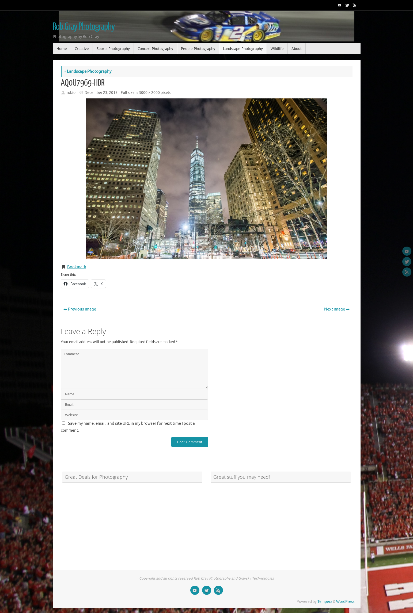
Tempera (324, 601)
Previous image (79, 309)
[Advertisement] (132, 523)
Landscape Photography (87, 71)
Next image (337, 309)
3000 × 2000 (149, 92)
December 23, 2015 (101, 92)
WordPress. (345, 601)
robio (71, 92)
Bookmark (76, 267)
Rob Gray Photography (84, 26)
